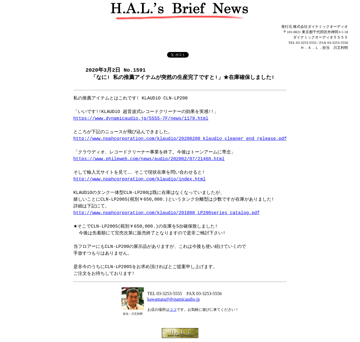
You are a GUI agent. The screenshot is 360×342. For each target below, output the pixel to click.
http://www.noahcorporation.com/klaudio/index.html (139, 180)
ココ (173, 310)
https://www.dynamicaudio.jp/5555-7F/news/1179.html (140, 119)
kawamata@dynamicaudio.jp (173, 299)
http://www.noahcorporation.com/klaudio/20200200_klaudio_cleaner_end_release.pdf (180, 139)
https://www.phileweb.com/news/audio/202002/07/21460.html (149, 160)
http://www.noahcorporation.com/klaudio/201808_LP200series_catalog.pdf (166, 213)
